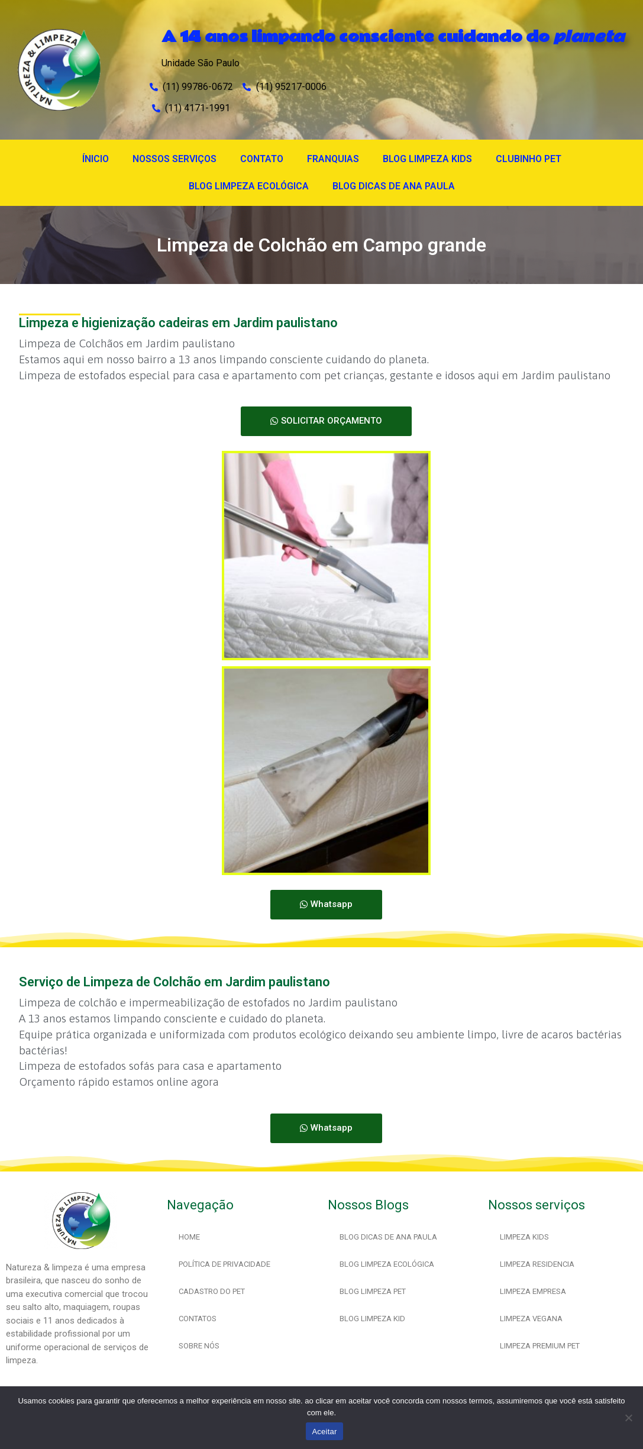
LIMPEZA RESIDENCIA (537, 1264)
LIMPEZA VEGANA (531, 1318)
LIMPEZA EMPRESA (533, 1291)
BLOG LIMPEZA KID (372, 1318)
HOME (189, 1236)
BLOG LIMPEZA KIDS (427, 158)
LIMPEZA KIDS (524, 1236)
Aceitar (324, 1431)
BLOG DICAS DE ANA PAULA (393, 186)
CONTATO (261, 158)
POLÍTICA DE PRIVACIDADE (224, 1264)
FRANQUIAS (333, 158)
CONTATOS (198, 1318)
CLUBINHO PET (528, 158)
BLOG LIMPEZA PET (373, 1291)
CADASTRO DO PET (212, 1291)
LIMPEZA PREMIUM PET (540, 1345)
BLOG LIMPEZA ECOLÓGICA (249, 186)
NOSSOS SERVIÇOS (175, 158)
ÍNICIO (95, 158)
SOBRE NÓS (199, 1345)
